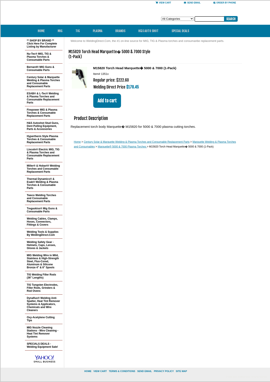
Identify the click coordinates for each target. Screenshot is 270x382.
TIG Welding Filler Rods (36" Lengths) (41, 276)
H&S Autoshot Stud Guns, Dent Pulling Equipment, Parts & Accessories (43, 126)
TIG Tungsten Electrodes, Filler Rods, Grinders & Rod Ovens (42, 287)
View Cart (163, 3)
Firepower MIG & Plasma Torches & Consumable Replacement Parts (42, 112)
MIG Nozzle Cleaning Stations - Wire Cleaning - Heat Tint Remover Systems (42, 332)
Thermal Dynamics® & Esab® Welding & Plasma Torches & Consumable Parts (42, 183)
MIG (61, 31)
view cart (100, 371)
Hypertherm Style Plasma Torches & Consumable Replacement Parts (42, 139)
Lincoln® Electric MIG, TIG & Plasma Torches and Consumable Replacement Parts (43, 154)
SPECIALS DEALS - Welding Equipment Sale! (42, 345)
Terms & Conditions (122, 371)
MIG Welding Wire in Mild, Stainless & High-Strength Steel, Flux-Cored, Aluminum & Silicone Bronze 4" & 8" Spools (43, 261)
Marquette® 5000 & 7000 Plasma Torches (122, 146)
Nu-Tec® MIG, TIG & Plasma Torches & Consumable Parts (39, 56)
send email (192, 3)
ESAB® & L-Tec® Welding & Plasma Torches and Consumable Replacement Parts (43, 98)
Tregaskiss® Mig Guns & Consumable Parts (42, 210)
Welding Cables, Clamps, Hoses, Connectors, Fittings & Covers (42, 221)
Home (41, 31)
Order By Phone (224, 3)
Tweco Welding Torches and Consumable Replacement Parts (41, 198)
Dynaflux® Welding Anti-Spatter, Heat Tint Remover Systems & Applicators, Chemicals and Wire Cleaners (43, 304)
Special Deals (180, 31)
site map (181, 371)
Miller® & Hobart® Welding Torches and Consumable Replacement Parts (43, 168)
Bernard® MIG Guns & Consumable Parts (40, 69)
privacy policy (164, 371)
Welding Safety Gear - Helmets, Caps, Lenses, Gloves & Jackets (41, 245)
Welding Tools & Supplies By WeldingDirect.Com (43, 233)
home (88, 371)
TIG (79, 31)
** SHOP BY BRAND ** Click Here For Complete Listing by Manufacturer (42, 43)
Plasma (99, 31)
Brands (121, 31)
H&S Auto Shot (148, 31)
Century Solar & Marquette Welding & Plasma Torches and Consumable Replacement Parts (137, 141)
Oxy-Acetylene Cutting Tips (41, 319)
